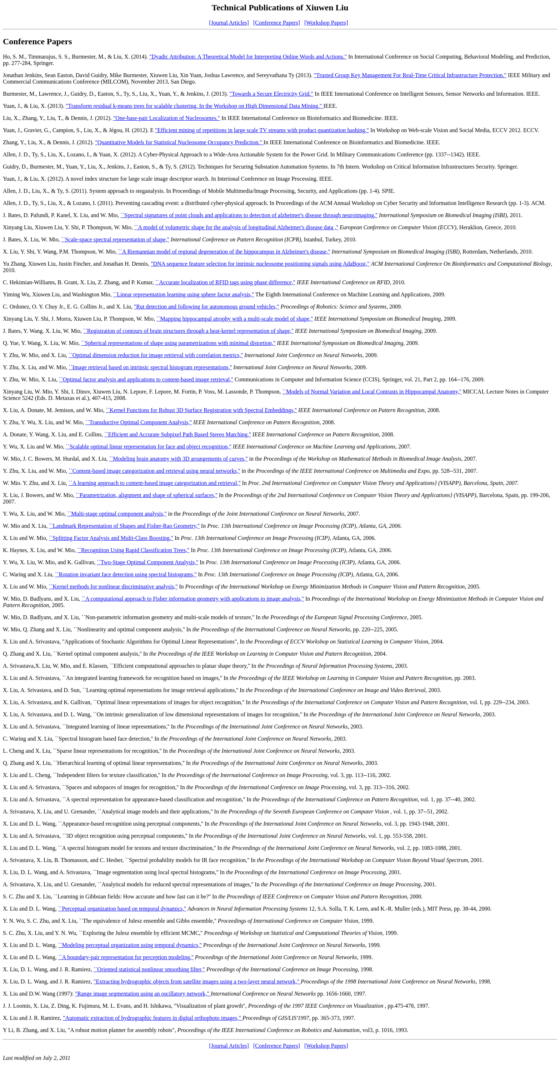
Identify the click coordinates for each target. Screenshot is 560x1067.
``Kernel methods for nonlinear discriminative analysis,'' (113, 586)
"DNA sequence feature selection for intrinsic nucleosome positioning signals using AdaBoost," (260, 264)
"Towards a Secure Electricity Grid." (271, 94)
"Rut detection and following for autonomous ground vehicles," (206, 307)
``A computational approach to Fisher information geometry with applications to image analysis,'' (192, 599)
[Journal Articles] (229, 23)
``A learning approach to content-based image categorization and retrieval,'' (155, 483)
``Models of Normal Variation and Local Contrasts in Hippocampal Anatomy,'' (371, 392)
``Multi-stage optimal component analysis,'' (117, 514)
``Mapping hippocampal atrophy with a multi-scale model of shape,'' (234, 319)
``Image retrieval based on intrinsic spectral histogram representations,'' (150, 367)
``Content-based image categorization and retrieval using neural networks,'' (154, 471)
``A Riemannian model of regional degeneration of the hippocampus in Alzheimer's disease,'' (224, 252)
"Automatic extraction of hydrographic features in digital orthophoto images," (152, 1018)
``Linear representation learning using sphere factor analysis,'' (183, 294)
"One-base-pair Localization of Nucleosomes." (166, 118)
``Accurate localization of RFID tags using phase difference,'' (225, 282)
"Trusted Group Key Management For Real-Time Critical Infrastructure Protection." (410, 75)
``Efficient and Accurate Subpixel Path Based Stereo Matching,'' (177, 434)
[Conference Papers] (276, 23)
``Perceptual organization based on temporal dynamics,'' (122, 909)
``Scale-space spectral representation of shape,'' (115, 239)
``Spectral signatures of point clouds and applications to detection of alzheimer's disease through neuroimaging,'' (249, 215)
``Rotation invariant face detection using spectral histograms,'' (125, 574)
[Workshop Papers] (326, 23)
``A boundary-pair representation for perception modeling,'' (126, 957)
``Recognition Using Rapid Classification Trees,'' (133, 550)
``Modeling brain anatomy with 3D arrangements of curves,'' (178, 459)
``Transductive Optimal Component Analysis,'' (138, 422)
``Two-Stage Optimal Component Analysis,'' (147, 562)
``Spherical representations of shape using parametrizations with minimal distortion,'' (178, 343)
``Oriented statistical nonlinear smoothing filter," (149, 969)
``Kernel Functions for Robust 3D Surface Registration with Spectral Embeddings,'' (201, 410)
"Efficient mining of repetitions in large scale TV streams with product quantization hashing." (262, 130)
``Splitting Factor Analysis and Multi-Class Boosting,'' (111, 538)
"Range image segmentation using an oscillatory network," (143, 994)
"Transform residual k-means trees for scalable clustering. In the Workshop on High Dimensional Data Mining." (194, 106)
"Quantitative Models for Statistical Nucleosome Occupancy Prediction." (179, 142)
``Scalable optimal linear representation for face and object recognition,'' (148, 447)
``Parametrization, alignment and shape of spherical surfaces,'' (147, 495)
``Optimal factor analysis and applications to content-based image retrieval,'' (146, 379)
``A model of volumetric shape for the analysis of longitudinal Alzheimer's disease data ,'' (236, 227)
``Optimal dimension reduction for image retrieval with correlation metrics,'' (156, 355)
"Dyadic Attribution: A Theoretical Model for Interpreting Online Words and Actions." (248, 57)
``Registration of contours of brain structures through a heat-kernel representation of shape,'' (188, 331)
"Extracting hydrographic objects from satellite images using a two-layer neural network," (197, 981)
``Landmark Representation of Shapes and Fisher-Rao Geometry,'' (124, 526)
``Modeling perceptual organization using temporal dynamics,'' (130, 945)
